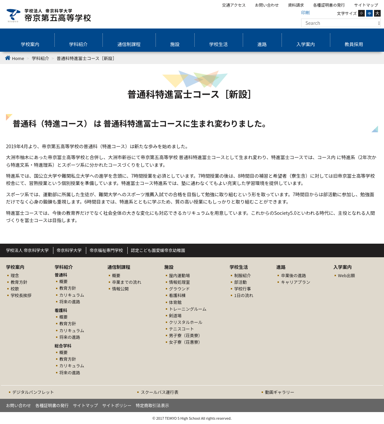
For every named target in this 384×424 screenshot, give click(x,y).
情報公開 (120, 288)
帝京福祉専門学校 (106, 250)
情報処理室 (179, 282)
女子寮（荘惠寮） (186, 342)
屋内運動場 (179, 275)
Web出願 (346, 275)
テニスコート (181, 329)
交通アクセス (234, 5)
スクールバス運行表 (159, 392)
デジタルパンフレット (33, 392)
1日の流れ (243, 295)
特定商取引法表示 (152, 405)
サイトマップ (366, 5)
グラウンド (179, 288)
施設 (174, 44)
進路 (262, 44)
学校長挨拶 (21, 295)
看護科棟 (177, 295)
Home (18, 58)
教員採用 (354, 44)
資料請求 (296, 5)
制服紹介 (242, 275)
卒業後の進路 (293, 275)
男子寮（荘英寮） (186, 335)
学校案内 (30, 44)
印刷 (305, 12)
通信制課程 (129, 44)
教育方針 (19, 282)
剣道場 (175, 315)
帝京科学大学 (69, 250)
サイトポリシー (116, 405)
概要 (63, 281)
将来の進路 (69, 301)
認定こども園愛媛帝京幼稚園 (158, 250)
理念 (15, 275)
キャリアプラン (295, 282)
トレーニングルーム (188, 309)
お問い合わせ (267, 5)
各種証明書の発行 (329, 5)
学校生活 (218, 44)
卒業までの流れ (126, 282)
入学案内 (305, 44)
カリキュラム (71, 295)
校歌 (15, 288)
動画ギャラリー (279, 392)
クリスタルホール (186, 322)
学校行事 (242, 288)
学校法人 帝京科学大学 (27, 250)
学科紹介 (78, 44)
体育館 (175, 302)
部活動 (240, 282)
